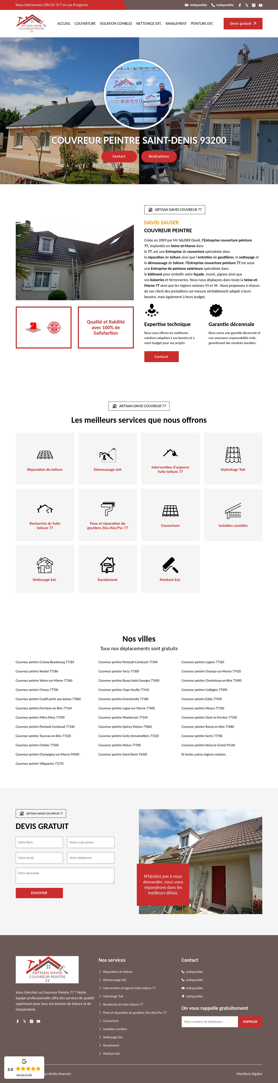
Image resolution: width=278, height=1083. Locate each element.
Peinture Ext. (202, 23)
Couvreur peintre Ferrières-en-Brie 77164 (44, 708)
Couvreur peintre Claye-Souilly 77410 (124, 690)
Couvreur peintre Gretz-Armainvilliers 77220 (129, 736)
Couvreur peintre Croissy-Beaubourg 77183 (45, 662)
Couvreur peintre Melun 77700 (120, 745)
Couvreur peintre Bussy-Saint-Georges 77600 (129, 680)
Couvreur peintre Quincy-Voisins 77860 (125, 727)
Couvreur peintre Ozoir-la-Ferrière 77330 (209, 717)
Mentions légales (249, 1073)
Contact (119, 156)
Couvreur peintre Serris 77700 (201, 736)
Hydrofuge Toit (233, 469)
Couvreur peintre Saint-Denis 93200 (123, 754)
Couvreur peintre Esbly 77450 (201, 699)
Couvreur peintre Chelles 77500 (37, 745)
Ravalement (176, 23)
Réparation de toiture (45, 469)
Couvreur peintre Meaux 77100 (202, 708)
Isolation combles (116, 23)
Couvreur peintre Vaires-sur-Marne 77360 (44, 680)
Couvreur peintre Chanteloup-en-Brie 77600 (211, 680)
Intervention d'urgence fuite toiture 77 (170, 469)
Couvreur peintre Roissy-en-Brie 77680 (207, 727)
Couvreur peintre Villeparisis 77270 (40, 764)
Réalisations (159, 156)
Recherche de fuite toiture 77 (44, 525)
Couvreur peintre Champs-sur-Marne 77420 (211, 671)
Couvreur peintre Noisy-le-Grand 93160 (208, 745)
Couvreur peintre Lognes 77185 (202, 662)
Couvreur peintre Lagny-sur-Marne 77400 (127, 708)
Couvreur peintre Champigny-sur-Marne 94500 (47, 754)
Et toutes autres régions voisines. (203, 754)
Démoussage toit (107, 469)
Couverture (85, 23)
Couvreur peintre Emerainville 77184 (124, 699)
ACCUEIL (63, 23)
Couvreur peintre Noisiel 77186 (37, 671)
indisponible (198, 5)
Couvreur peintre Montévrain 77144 (123, 717)
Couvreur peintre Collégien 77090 (204, 690)
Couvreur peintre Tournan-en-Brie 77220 (43, 736)
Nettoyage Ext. (149, 23)
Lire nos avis (24, 1074)
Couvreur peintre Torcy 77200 (119, 671)
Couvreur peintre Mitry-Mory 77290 (40, 717)
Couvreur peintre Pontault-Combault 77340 (128, 662)
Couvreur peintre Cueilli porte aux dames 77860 (48, 699)
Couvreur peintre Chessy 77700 (37, 690)
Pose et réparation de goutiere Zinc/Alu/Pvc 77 (107, 525)
